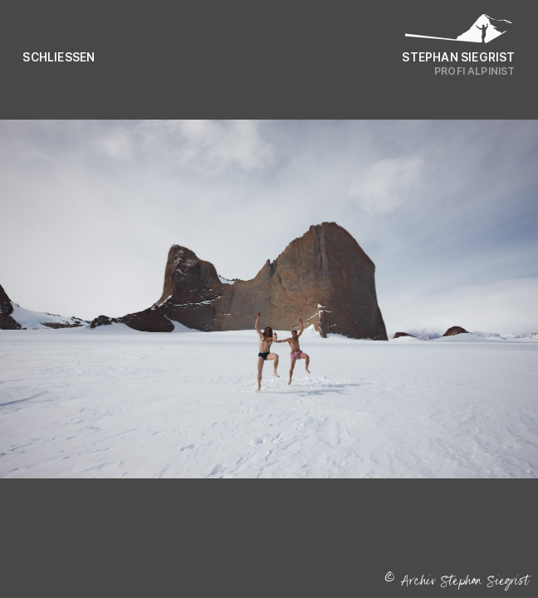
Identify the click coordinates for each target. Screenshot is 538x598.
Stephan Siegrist (458, 57)
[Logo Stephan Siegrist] (459, 32)
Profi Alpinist (475, 71)
